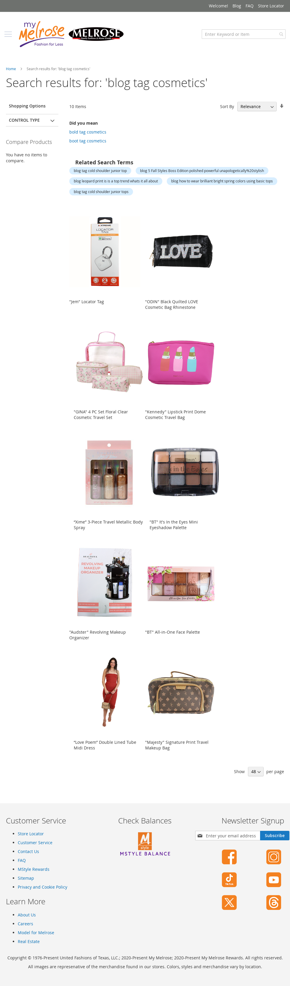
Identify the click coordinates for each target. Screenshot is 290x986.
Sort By (227, 112)
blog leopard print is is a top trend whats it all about (116, 186)
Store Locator (271, 6)
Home (11, 74)
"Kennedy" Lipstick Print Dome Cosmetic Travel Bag (175, 420)
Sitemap (26, 878)
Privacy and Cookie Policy (42, 887)
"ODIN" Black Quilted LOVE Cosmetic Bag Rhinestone (171, 310)
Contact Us (28, 851)
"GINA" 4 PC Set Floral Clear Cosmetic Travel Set (101, 420)
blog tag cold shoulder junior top (100, 176)
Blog (237, 6)
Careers (25, 923)
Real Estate (29, 941)
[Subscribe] (274, 835)
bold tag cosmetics (87, 138)
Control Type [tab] (24, 126)
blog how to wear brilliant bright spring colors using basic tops (222, 186)
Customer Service (35, 842)
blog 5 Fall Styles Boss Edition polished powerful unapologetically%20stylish (202, 176)
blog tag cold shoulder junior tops (101, 197)
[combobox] (242, 40)
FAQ (250, 6)
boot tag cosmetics (87, 147)
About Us (27, 915)
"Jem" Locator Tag (86, 307)
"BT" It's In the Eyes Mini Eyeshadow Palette (174, 530)
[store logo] (72, 40)
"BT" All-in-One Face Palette (172, 638)
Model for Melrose (36, 932)
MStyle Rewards (33, 869)
